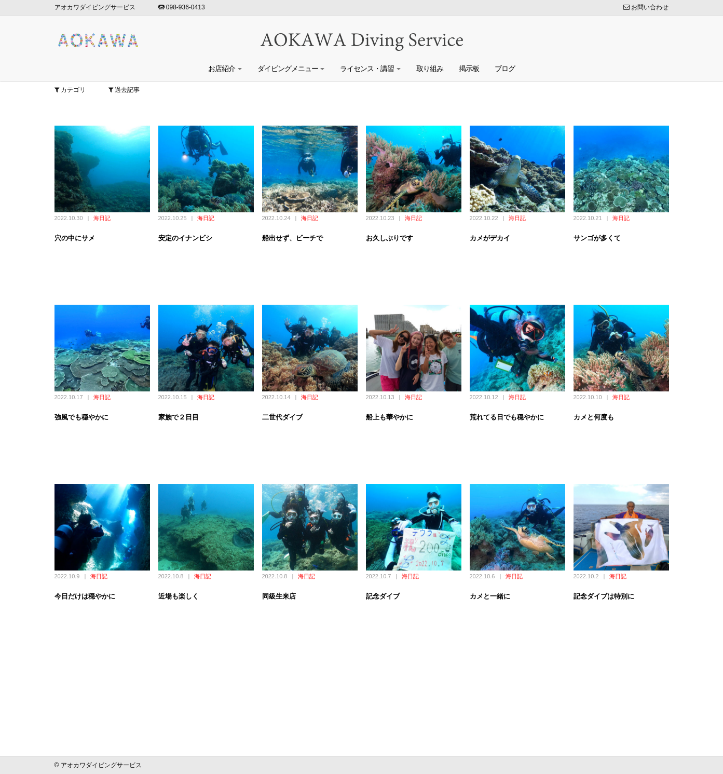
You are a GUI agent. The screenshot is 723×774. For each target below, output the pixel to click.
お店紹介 (225, 68)
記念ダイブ (383, 596)
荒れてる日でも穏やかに (507, 417)
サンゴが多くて (597, 238)
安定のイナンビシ (185, 238)
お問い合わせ (646, 7)
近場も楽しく (178, 596)
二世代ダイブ (282, 417)
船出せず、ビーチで (292, 238)
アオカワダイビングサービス (94, 7)
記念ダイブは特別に (604, 596)
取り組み (429, 68)
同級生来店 (279, 596)
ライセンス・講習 (370, 68)
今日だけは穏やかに (84, 596)
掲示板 (469, 68)
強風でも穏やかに (81, 417)
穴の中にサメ (74, 238)
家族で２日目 (178, 417)
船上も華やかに (389, 417)
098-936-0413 (181, 7)
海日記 (102, 218)
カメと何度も (594, 417)
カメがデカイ (490, 238)
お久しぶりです (389, 238)
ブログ (505, 68)
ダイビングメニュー (291, 68)
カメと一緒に (490, 596)
